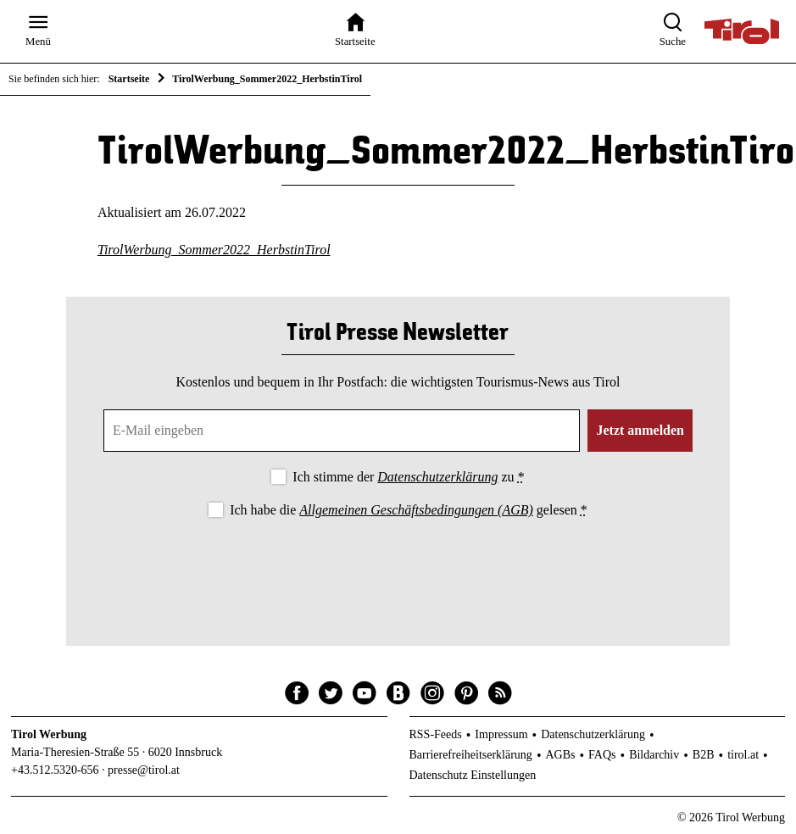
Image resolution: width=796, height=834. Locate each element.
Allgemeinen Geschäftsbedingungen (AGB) (415, 510)
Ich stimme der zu (408, 477)
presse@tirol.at (144, 770)
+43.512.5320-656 (55, 770)
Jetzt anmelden (640, 430)
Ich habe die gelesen (408, 510)
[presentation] (397, 568)
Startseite (129, 79)
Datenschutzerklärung (437, 477)
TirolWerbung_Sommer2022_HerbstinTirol (214, 249)
